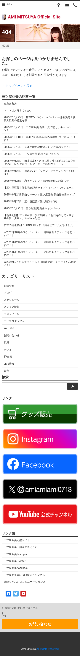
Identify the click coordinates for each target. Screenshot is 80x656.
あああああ (10, 103)
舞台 (6, 370)
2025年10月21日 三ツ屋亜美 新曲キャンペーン (32, 208)
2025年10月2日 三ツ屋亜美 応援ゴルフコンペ (31, 153)
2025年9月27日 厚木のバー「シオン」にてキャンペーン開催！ (39, 172)
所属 (6, 342)
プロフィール (11, 313)
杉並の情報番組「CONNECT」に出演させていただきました (38, 225)
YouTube (9, 328)
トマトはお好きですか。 (18, 110)
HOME (5, 45)
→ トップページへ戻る (17, 85)
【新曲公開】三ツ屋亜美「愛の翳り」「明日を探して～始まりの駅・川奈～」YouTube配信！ (39, 217)
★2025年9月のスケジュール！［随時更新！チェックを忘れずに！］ (40, 263)
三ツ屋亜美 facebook (16, 567)
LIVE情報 (9, 363)
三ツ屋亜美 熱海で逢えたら (21, 547)
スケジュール (11, 299)
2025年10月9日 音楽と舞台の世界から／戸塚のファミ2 (37, 146)
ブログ (8, 292)
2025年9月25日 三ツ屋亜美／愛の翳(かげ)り (30, 201)
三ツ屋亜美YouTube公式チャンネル (24, 574)
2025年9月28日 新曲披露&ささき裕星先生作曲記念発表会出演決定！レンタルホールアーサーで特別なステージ (40, 162)
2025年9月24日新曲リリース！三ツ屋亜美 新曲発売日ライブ (39, 194)
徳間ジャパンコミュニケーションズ (24, 581)
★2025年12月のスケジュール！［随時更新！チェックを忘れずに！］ (39, 244)
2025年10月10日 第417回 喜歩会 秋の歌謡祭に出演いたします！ (40, 139)
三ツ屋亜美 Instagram (16, 554)
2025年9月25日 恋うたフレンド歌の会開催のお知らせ (36, 180)
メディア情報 (11, 306)
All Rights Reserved (47, 648)
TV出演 (8, 356)
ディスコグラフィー (15, 321)
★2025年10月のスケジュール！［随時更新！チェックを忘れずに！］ (39, 234)
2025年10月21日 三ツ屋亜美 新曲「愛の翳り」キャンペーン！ (38, 129)
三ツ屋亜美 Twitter (14, 561)
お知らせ (9, 285)
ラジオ (8, 349)
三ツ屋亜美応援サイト (17, 540)
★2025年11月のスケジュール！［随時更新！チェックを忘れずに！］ (39, 253)
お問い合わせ (11, 335)
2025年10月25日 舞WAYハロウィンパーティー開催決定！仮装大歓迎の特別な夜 (40, 119)
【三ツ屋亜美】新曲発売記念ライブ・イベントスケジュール (39, 187)
